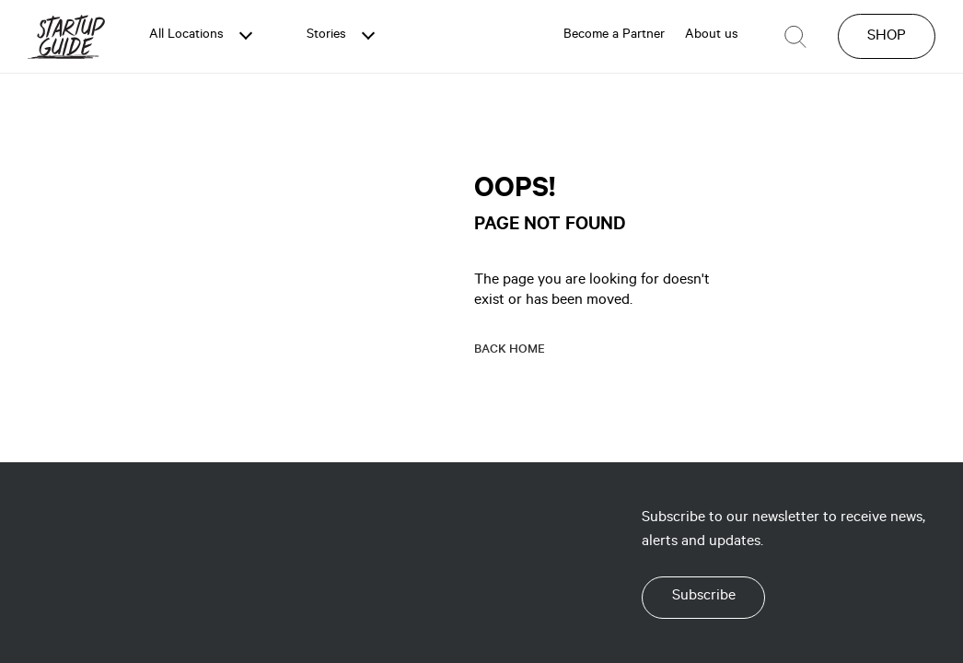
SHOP (886, 37)
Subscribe (704, 596)
